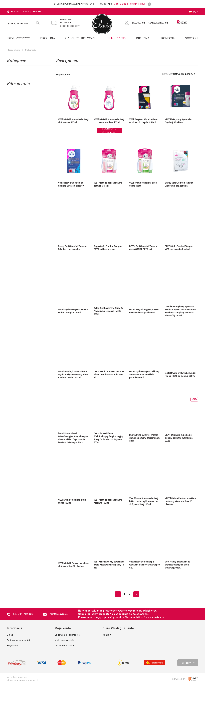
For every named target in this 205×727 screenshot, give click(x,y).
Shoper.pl (32, 680)
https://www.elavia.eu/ (150, 618)
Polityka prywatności (18, 640)
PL (192, 12)
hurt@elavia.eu (59, 614)
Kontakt (37, 12)
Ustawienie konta (64, 646)
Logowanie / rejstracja (67, 635)
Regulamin (12, 646)
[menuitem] (20, 38)
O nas (10, 635)
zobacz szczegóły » (70, 26)
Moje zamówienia (64, 640)
